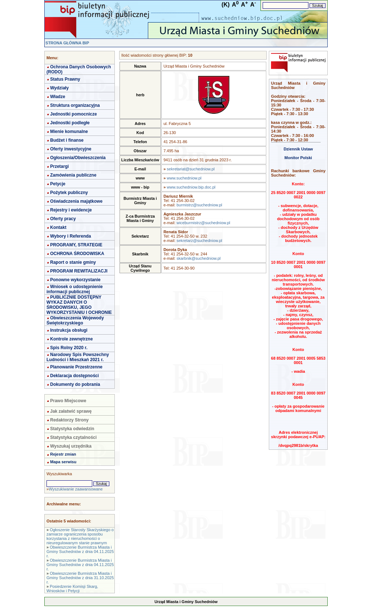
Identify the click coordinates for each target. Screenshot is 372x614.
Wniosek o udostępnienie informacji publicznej (74, 289)
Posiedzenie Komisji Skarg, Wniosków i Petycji (72, 588)
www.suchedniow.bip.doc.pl (191, 187)
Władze (57, 96)
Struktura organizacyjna (75, 105)
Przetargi (59, 166)
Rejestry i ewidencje (71, 210)
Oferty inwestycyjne (70, 149)
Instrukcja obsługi (69, 330)
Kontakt (58, 227)
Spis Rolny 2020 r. (69, 347)
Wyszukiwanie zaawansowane (75, 489)
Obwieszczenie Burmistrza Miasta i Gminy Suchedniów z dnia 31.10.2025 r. (80, 577)
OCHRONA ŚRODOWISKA (77, 253)
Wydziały (59, 87)
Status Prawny (65, 79)
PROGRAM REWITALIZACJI (79, 271)
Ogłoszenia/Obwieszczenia (78, 157)
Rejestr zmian (63, 454)
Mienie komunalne (69, 131)
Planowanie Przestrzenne (76, 366)
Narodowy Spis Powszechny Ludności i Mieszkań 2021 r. (77, 357)
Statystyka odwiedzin (72, 428)
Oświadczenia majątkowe (76, 201)
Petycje (57, 183)
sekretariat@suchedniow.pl (191, 169)
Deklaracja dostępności (74, 375)
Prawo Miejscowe (68, 400)
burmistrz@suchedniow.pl (199, 205)
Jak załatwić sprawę (71, 411)
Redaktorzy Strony (69, 420)
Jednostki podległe (70, 122)
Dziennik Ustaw (298, 149)
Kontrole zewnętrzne (71, 339)
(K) (226, 4)
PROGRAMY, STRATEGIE (76, 244)
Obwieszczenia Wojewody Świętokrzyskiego (75, 320)
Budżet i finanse (67, 140)
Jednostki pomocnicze (73, 114)
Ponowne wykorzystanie (75, 279)
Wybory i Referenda (70, 236)
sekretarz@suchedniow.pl (199, 240)
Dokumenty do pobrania (75, 384)
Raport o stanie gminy (73, 262)
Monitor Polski (298, 157)
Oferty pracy (63, 218)
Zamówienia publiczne (73, 175)
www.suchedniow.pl (184, 178)
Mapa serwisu (63, 462)
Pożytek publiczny (69, 192)
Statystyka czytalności (73, 437)
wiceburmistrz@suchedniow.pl (203, 223)
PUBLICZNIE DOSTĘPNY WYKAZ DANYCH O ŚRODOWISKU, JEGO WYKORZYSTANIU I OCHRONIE (79, 305)
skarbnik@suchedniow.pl (199, 258)
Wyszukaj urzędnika (71, 446)
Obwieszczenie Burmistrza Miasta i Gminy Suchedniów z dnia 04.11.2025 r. (80, 551)
